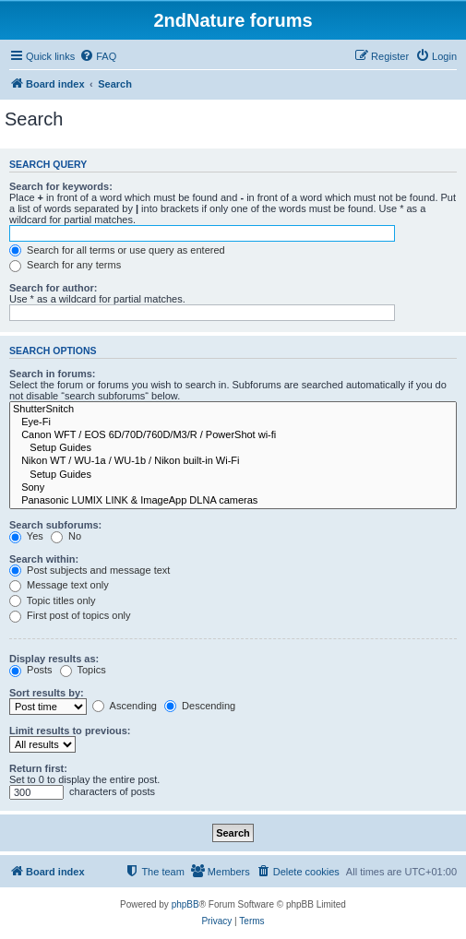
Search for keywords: (61, 186)
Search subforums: (55, 524)
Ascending (124, 705)
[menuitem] (97, 56)
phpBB (185, 904)
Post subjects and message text (89, 570)
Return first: (38, 768)
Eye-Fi (233, 422)
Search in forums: (52, 373)
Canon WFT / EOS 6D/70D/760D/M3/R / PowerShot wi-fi (233, 435)
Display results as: (54, 658)
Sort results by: (46, 692)
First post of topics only (70, 615)
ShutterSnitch (233, 409)
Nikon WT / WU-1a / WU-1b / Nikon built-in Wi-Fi (233, 461)
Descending (199, 705)
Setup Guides (233, 448)
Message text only (59, 584)
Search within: (43, 559)
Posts (31, 669)
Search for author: (53, 287)
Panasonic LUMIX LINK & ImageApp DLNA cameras (233, 500)
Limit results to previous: (69, 730)
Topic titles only (52, 600)
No (66, 535)
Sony (233, 487)
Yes (26, 535)
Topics (83, 669)
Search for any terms (65, 264)
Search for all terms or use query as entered (117, 250)
